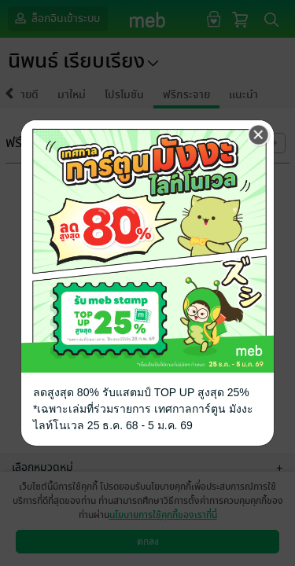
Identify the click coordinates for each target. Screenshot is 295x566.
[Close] (258, 135)
